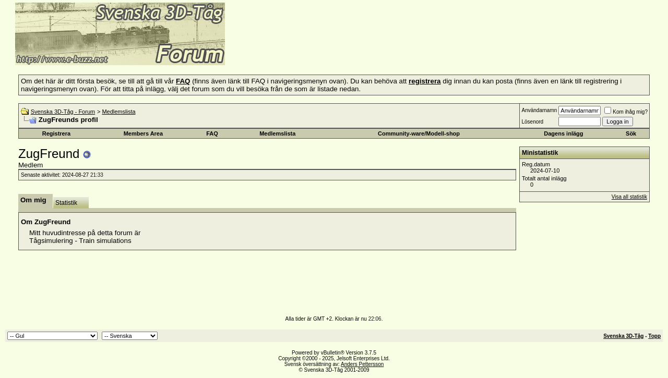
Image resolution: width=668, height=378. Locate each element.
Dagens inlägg (563, 133)
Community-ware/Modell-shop (419, 133)
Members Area (143, 133)
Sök (631, 133)
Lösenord (532, 122)
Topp (654, 336)
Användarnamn (539, 110)
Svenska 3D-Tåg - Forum (63, 111)
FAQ (212, 133)
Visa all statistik (629, 197)
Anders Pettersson (362, 364)
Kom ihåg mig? (626, 112)
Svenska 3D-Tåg (623, 336)
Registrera (56, 133)
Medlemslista (118, 111)
